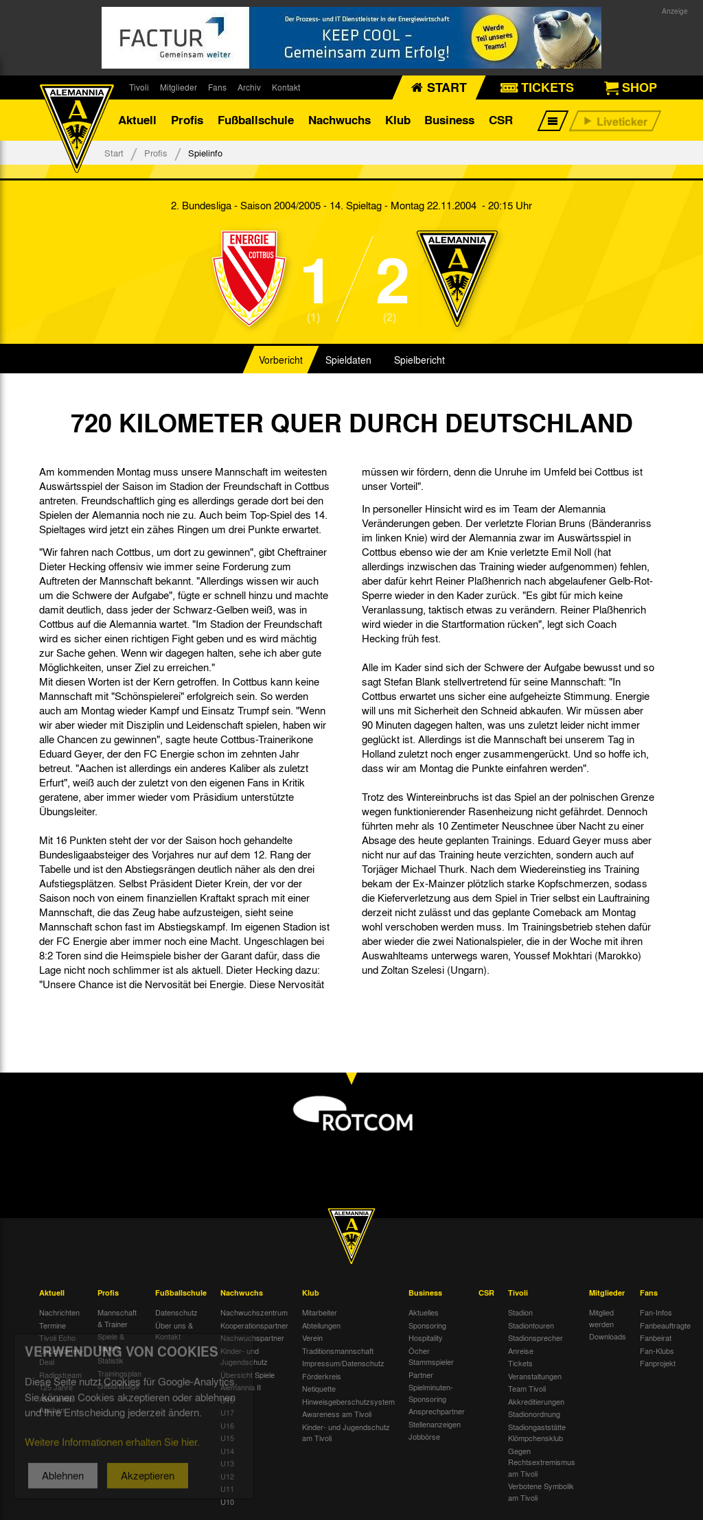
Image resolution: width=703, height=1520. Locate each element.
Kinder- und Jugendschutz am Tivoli (346, 1432)
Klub (398, 119)
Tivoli (139, 87)
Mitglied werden (601, 1318)
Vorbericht (281, 359)
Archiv (249, 87)
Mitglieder (178, 87)
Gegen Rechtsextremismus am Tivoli (541, 1462)
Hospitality (425, 1337)
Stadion (520, 1312)
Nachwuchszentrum (254, 1312)
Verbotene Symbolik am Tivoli (541, 1491)
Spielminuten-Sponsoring (430, 1392)
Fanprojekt (658, 1362)
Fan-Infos (656, 1312)
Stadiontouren (531, 1325)
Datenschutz (176, 1312)
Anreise (520, 1350)
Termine (52, 1325)
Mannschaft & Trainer (117, 1318)
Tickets (520, 1362)
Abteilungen (321, 1325)
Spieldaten (348, 359)
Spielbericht (419, 359)
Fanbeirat (655, 1337)
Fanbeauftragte (665, 1325)
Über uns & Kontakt (174, 1331)
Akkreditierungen (536, 1401)
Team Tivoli (527, 1388)
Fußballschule (256, 119)
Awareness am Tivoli (336, 1413)
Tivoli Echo (57, 1337)
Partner (420, 1374)
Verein (312, 1337)
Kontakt (286, 87)
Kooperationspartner (254, 1325)
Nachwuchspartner (252, 1337)
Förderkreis (321, 1375)
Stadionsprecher (535, 1337)
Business (449, 119)
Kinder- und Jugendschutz (244, 1356)
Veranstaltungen (535, 1375)
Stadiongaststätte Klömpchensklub (537, 1432)
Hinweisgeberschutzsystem (348, 1401)
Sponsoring (427, 1325)
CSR (501, 119)
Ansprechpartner (436, 1410)
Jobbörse (424, 1436)
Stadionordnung (534, 1413)
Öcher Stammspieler (431, 1356)
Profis (187, 119)
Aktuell (137, 119)
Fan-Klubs (657, 1350)
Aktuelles (423, 1312)
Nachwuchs (339, 119)
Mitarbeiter (319, 1312)
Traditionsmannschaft (337, 1350)
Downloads (607, 1336)
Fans (217, 87)
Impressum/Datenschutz (343, 1362)
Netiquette (319, 1388)
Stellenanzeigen (434, 1423)
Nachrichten (59, 1312)
